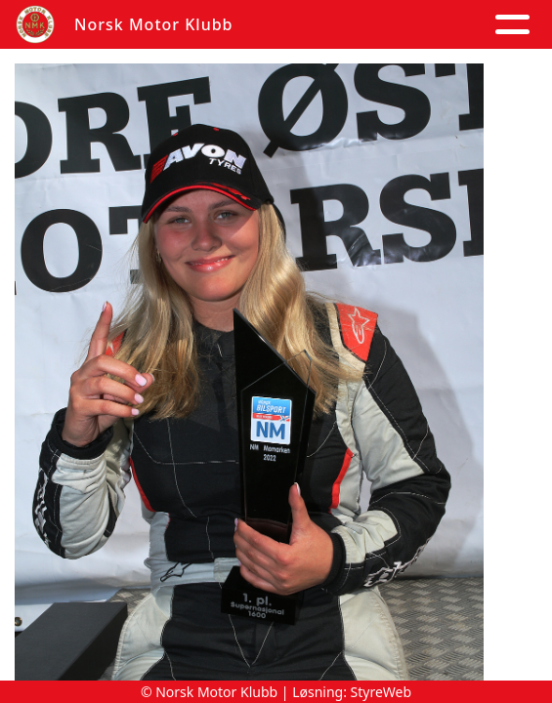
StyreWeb (381, 691)
